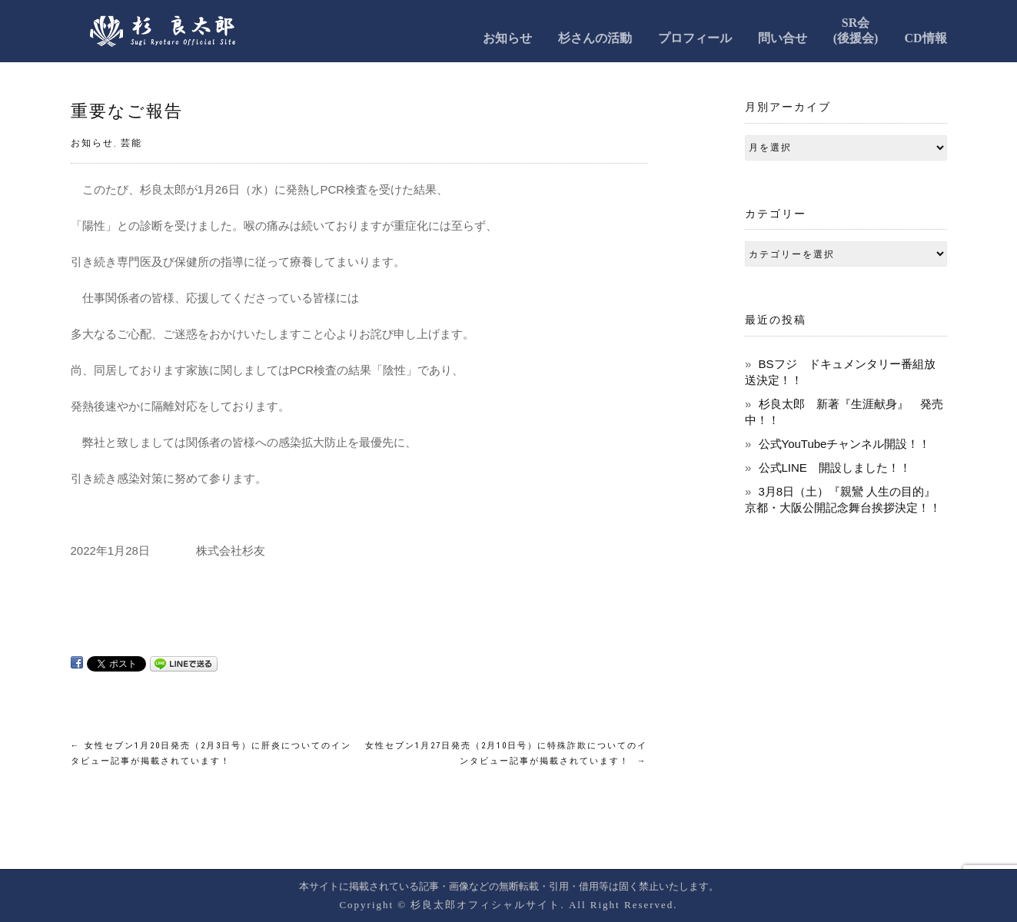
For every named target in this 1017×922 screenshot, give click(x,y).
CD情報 (925, 38)
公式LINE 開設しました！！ (835, 467)
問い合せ (782, 38)
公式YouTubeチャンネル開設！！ (845, 443)
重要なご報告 (127, 111)
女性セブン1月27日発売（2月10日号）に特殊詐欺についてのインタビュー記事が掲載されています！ (506, 753)
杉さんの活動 (595, 38)
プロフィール (695, 38)
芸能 (131, 143)
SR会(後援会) (856, 30)
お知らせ (507, 38)
